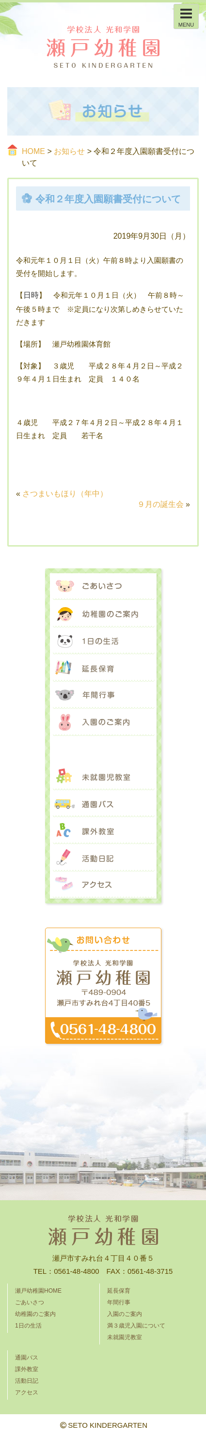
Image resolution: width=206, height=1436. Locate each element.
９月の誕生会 (160, 504)
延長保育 (103, 668)
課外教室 (103, 830)
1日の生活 (103, 641)
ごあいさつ (103, 586)
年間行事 (103, 695)
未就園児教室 (103, 776)
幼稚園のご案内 (103, 613)
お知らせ (69, 151)
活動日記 (103, 857)
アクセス (103, 885)
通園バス (103, 803)
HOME (33, 151)
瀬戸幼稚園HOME (38, 1290)
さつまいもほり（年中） (65, 493)
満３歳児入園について (103, 749)
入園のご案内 (103, 722)
